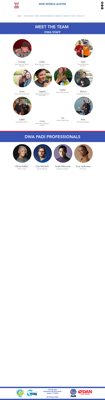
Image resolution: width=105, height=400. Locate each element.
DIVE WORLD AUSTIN (52, 4)
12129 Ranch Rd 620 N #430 (52, 391)
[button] (28, 16)
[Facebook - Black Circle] (102, 8)
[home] (19, 16)
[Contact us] (80, 16)
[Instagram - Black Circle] (102, 5)
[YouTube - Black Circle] (102, 3)
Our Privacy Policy (52, 397)
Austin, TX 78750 (52, 393)
